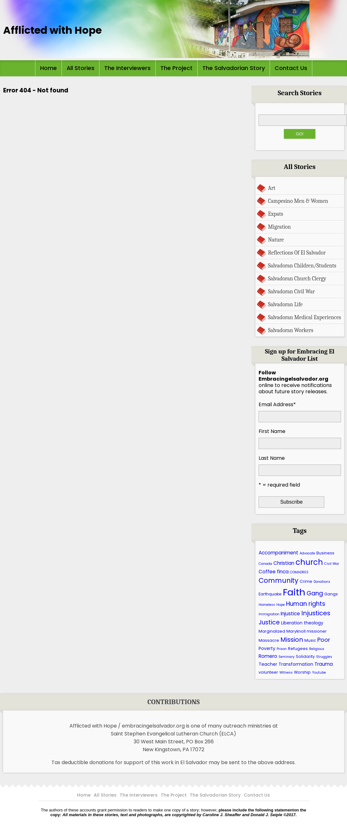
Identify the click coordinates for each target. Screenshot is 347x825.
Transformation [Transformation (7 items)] (295, 664)
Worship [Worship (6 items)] (302, 672)
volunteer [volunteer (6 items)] (268, 672)
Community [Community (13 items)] (278, 580)
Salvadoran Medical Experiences (304, 317)
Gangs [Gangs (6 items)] (331, 594)
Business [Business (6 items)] (325, 553)
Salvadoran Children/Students (302, 265)
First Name (272, 431)
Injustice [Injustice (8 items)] (290, 613)
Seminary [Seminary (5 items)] (286, 656)
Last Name (272, 458)
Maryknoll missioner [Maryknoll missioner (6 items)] (306, 631)
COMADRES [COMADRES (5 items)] (299, 572)
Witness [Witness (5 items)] (286, 672)
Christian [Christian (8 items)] (283, 563)
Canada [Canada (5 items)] (265, 563)
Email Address (277, 404)
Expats (275, 214)
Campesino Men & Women (298, 201)
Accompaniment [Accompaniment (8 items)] (278, 552)
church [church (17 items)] (309, 562)
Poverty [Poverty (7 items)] (267, 648)
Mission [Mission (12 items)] (291, 639)
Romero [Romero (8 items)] (268, 656)
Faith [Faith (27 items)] (294, 592)
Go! (299, 134)
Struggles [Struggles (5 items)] (324, 656)
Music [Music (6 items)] (310, 640)
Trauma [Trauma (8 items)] (323, 664)
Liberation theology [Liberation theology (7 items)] (302, 623)
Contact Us (291, 68)
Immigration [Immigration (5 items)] (269, 614)
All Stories (80, 68)
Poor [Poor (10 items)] (323, 640)
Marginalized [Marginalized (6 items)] (272, 631)
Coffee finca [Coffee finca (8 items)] (274, 571)
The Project (176, 68)
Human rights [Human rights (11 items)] (305, 604)
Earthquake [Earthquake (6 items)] (270, 594)
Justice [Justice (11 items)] (269, 622)
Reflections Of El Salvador (297, 252)
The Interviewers (127, 68)
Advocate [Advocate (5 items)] (307, 553)
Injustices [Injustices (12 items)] (315, 613)
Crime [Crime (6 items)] (306, 581)
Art (271, 188)
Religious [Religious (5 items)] (316, 649)
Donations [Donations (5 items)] (322, 581)
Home (48, 68)
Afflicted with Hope (52, 30)
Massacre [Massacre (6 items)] (269, 640)
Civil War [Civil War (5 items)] (331, 563)
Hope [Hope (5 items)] (280, 604)
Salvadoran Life (285, 304)
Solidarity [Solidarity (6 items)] (305, 656)
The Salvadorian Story (233, 68)
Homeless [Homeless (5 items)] (267, 604)
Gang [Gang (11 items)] (315, 593)
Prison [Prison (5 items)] (282, 649)
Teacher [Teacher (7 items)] (268, 664)
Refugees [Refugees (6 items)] (298, 648)
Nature (276, 240)
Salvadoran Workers (291, 330)
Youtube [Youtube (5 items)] (319, 672)
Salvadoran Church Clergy (297, 278)
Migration (279, 227)
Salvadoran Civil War (291, 291)
